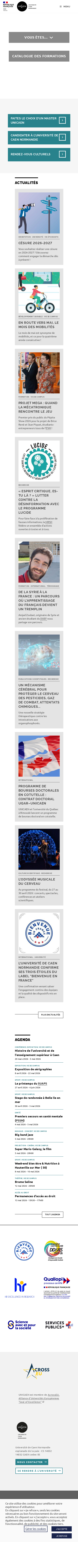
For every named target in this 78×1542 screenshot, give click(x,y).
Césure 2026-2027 (35, 243)
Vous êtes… (36, 37)
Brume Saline (24, 1182)
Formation (23, 397)
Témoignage (53, 586)
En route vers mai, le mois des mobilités (38, 325)
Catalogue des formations (39, 56)
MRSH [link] (48, 522)
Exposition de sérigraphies (33, 1069)
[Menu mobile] (65, 6)
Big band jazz (24, 1134)
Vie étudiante (51, 237)
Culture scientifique (29, 873)
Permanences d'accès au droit (35, 1196)
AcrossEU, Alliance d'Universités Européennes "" (39, 1398)
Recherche (23, 485)
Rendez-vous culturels (31, 154)
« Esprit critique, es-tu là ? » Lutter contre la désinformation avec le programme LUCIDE (38, 501)
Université (37, 237)
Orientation (24, 237)
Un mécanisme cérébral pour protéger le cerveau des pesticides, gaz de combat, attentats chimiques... (39, 695)
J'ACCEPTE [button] (61, 1528)
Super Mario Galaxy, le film (33, 1149)
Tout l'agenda (52, 1215)
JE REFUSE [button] (61, 1535)
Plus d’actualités (50, 1015)
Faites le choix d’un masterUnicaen (34, 120)
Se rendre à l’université (37, 1470)
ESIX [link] (48, 428)
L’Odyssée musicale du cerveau (36, 881)
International (38, 586)
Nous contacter (30, 1461)
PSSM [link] (19, 1120)
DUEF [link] (43, 618)
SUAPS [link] (42, 1083)
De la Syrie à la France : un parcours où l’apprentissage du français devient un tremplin (39, 600)
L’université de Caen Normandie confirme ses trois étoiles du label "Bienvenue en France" (38, 971)
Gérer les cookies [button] (35, 1528)
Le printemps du (31, 1083)
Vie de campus (51, 317)
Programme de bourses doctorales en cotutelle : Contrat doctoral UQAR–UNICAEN (38, 794)
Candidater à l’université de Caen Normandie (34, 137)
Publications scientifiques (32, 679)
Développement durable (30, 317)
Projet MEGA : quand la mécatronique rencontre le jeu (38, 407)
